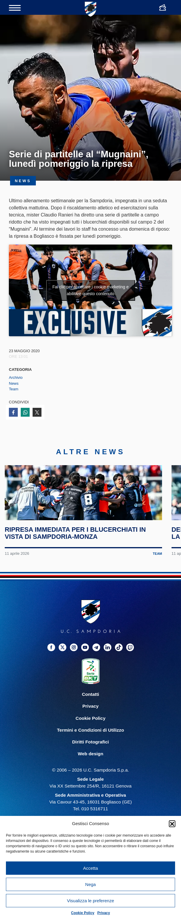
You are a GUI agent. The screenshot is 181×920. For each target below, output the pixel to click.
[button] (172, 824)
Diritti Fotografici (90, 769)
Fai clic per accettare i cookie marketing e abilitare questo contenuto (90, 290)
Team (13, 389)
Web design (90, 781)
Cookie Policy (82, 913)
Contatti (90, 722)
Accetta (90, 868)
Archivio (16, 377)
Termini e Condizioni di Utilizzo (90, 757)
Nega (90, 884)
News (14, 383)
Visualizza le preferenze (90, 900)
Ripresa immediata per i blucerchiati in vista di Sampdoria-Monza (77, 561)
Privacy (103, 913)
